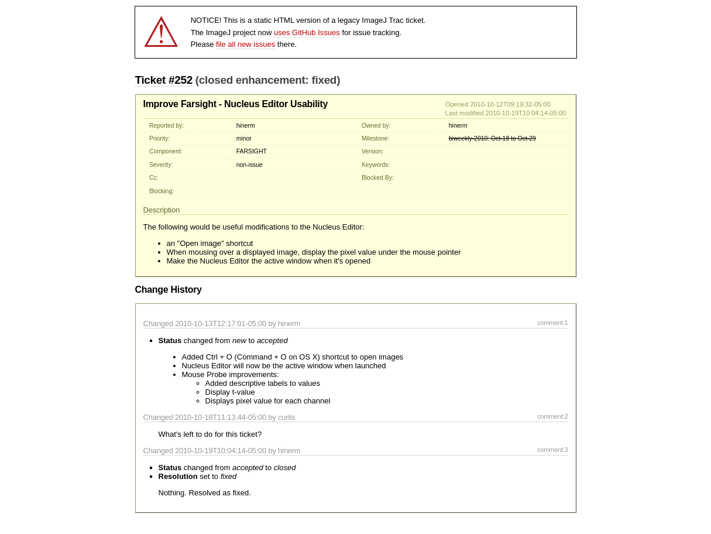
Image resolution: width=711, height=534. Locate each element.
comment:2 (552, 416)
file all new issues (245, 44)
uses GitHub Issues (307, 32)
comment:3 (552, 449)
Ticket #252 (164, 80)
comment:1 (552, 322)
